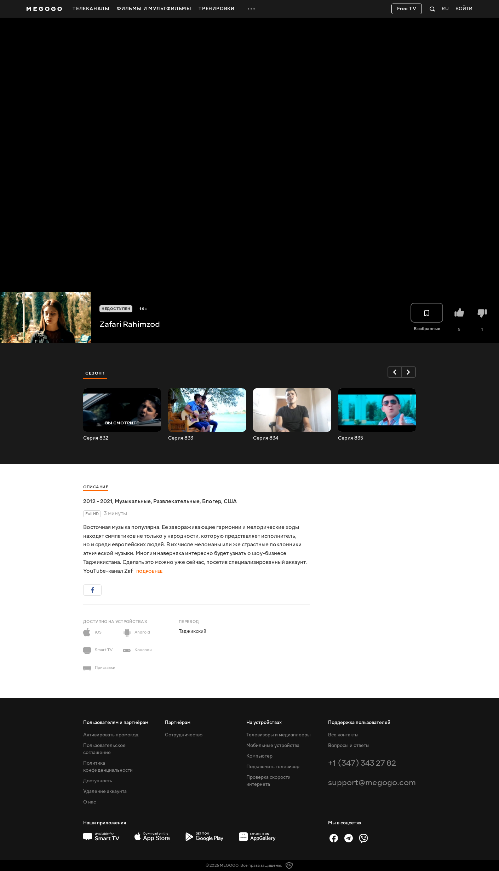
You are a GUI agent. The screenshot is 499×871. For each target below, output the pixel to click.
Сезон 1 (95, 373)
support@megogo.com (372, 782)
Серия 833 (180, 438)
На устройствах (264, 722)
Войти (463, 9)
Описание (95, 487)
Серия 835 (350, 438)
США (230, 501)
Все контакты (343, 735)
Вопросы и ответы (348, 745)
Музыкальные (133, 501)
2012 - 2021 (97, 501)
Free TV (407, 9)
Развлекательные (176, 501)
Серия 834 (265, 438)
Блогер (211, 501)
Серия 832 (95, 438)
